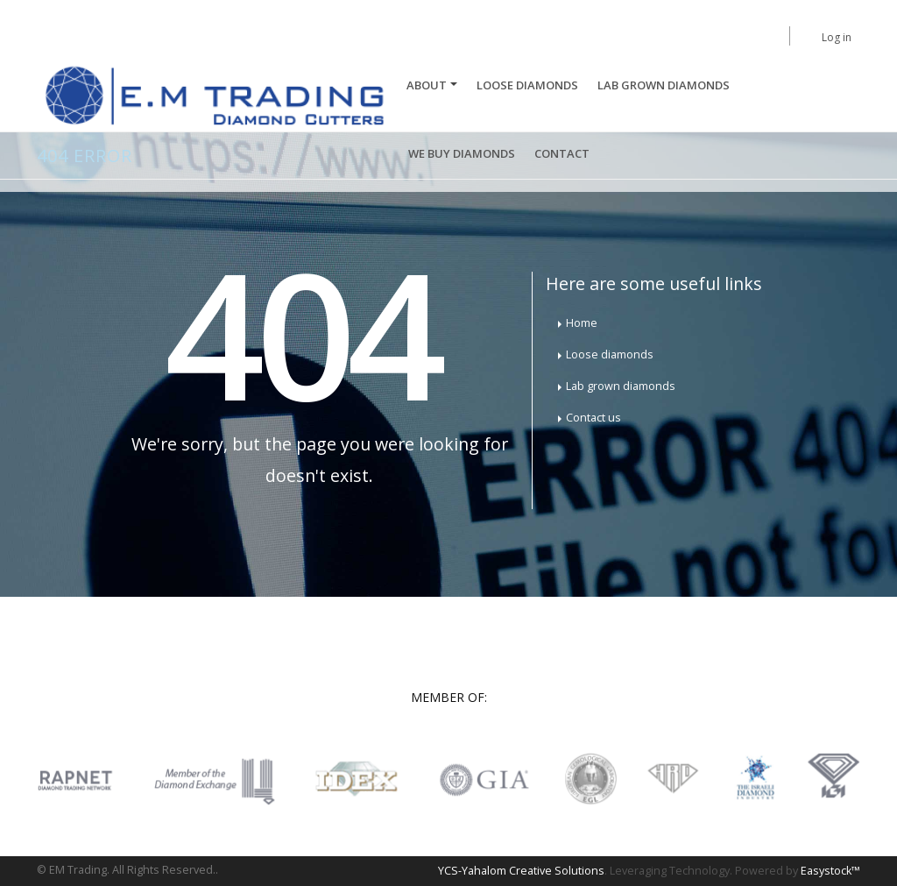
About (426, 85)
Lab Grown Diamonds (663, 85)
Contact (562, 153)
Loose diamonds (609, 354)
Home (581, 322)
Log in (836, 37)
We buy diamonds (461, 153)
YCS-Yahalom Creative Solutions (521, 870)
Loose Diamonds (527, 85)
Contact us (593, 417)
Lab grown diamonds (620, 386)
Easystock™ (830, 870)
